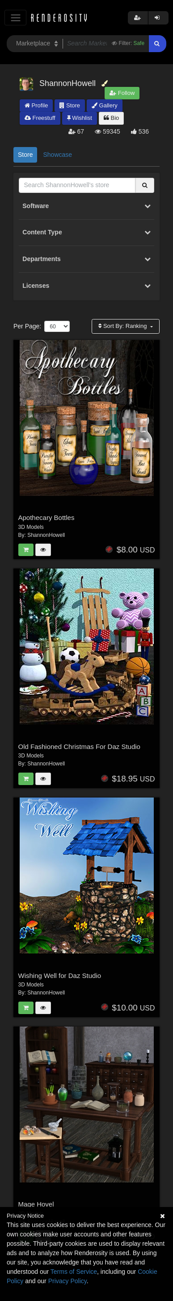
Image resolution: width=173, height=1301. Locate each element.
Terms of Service (74, 1271)
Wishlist (79, 118)
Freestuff (40, 118)
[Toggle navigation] (15, 17)
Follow (122, 93)
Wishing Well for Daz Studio (59, 975)
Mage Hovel (36, 1204)
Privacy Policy (67, 1281)
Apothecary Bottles (46, 517)
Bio (111, 118)
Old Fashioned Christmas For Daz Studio (79, 746)
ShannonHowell (46, 535)
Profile (36, 105)
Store (69, 105)
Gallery (105, 105)
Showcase (57, 154)
